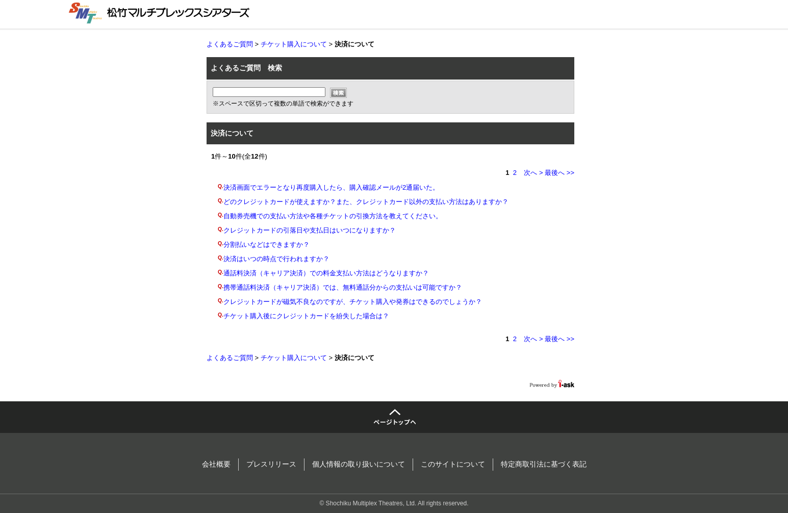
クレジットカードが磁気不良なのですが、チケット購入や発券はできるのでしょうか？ (352, 301)
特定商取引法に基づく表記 (544, 464)
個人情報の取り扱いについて (358, 464)
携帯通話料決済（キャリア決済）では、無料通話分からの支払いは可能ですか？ (342, 287)
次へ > (533, 172)
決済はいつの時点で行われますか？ (276, 259)
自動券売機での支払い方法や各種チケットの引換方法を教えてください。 (332, 216)
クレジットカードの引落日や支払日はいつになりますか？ (309, 230)
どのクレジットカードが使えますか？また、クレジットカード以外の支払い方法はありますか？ (366, 202)
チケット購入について (294, 44)
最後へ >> (559, 172)
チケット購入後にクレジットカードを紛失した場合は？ (306, 316)
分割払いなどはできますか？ (266, 244)
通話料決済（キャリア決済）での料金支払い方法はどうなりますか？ (326, 273)
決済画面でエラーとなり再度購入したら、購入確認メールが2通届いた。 (331, 187)
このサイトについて (453, 464)
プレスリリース (271, 464)
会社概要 (216, 464)
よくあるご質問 (230, 44)
